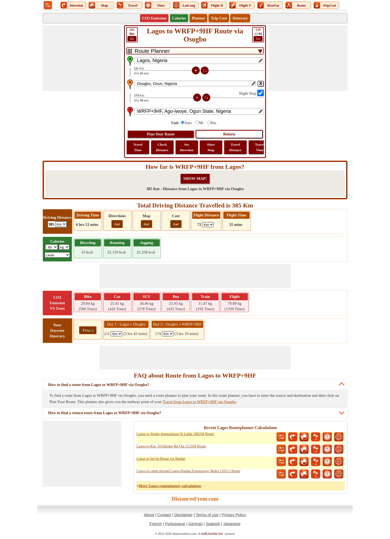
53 (258, 34)
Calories (179, 18)
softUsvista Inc (212, 534)
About (149, 514)
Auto (188, 123)
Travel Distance (235, 147)
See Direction (186, 147)
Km (213, 123)
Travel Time (138, 147)
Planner (198, 18)
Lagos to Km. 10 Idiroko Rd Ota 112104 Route (171, 446)
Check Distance (162, 147)
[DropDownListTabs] (195, 50)
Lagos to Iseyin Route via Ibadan (160, 459)
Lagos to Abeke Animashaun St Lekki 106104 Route (175, 434)
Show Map (211, 147)
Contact (164, 514)
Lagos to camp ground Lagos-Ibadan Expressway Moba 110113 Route (188, 471)
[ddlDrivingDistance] (60, 224)
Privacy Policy (234, 514)
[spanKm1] (116, 333)
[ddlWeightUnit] (64, 247)
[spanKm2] (167, 333)
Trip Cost (219, 18)
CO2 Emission (154, 18)
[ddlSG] (57, 255)
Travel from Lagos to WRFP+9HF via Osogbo (199, 402)
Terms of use (207, 514)
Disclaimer (183, 514)
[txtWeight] (51, 247)
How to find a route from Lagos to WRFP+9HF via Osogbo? (98, 385)
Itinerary (240, 18)
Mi (201, 123)
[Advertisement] (82, 58)
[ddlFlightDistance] (208, 224)
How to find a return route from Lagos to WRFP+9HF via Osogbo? (104, 413)
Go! (117, 224)
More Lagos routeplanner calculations (170, 486)
